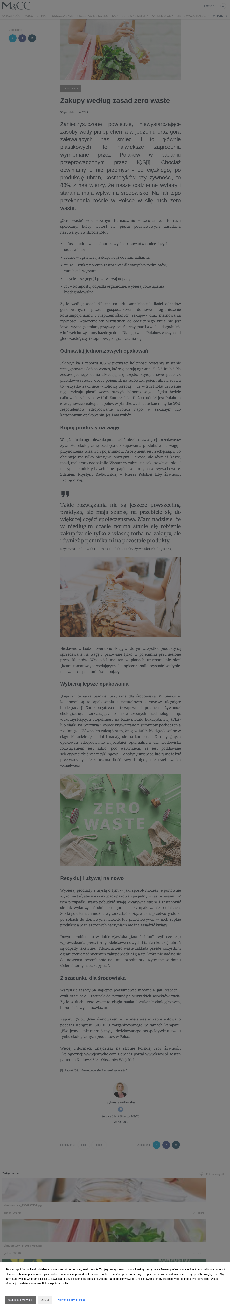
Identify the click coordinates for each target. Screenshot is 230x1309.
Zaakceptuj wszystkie (20, 1299)
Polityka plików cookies (71, 1299)
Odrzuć (45, 1299)
